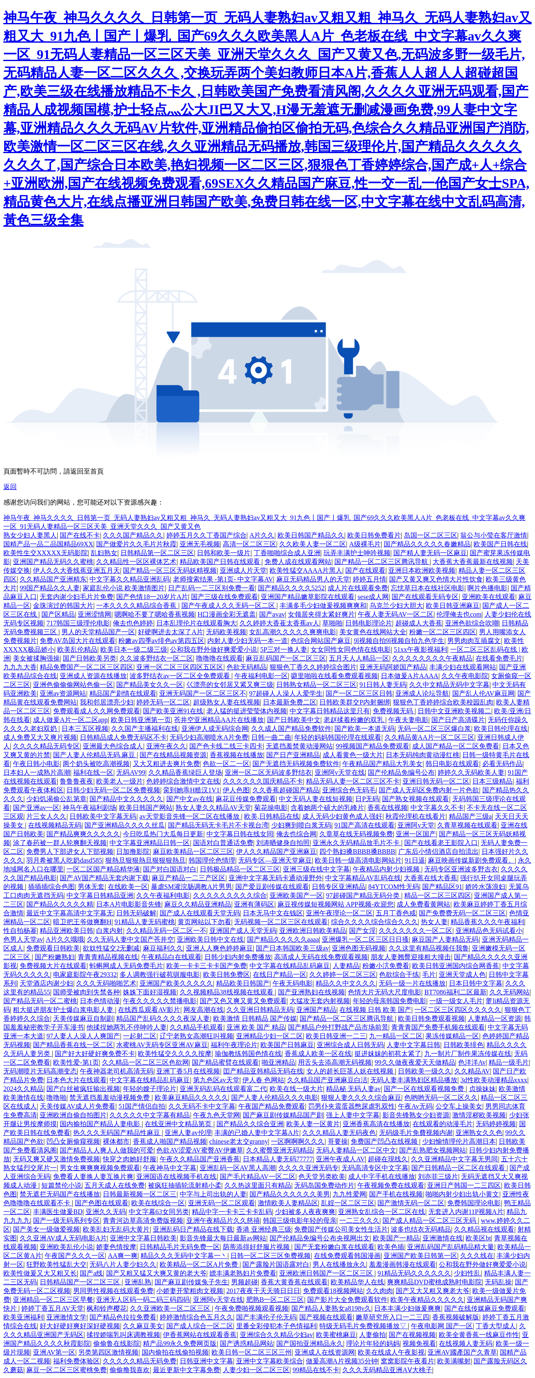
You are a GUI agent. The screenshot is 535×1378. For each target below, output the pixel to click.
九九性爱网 (349, 1194)
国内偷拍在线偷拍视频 (175, 1352)
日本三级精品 (492, 781)
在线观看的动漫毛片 (443, 1123)
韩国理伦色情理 (212, 860)
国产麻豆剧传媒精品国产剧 (283, 1115)
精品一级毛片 (509, 1062)
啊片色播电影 (487, 588)
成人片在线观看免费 (358, 588)
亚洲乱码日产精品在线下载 (193, 1229)
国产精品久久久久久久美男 (290, 1194)
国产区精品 (58, 614)
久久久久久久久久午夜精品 (432, 658)
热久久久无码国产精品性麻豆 (117, 1132)
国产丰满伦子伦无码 (266, 1317)
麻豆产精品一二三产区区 (188, 877)
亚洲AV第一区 (54, 1352)
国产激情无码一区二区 (410, 1202)
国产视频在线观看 (326, 1317)
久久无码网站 (509, 992)
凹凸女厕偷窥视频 (73, 1141)
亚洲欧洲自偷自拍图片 (73, 1115)
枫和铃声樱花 (107, 1308)
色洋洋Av (472, 1062)
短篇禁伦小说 (61, 1185)
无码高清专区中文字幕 (374, 1167)
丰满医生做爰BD (57, 1211)
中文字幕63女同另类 (159, 1211)
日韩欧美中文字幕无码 (102, 816)
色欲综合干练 (399, 974)
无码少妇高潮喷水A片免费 (209, 737)
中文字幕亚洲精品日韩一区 (150, 842)
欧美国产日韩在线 (500, 544)
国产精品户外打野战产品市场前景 (338, 1027)
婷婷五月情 (369, 579)
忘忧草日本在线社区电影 (427, 588)
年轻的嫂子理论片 (149, 1088)
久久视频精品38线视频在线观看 (227, 992)
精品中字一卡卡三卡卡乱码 (232, 1211)
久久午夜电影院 (464, 675)
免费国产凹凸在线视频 (385, 1141)
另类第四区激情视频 (108, 1352)
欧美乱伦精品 (77, 649)
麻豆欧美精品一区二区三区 (193, 851)
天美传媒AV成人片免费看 (77, 1106)
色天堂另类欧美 (321, 1176)
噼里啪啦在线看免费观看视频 (334, 675)
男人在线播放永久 (339, 1264)
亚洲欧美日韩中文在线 (210, 939)
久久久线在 (477, 1255)
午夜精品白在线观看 (171, 957)
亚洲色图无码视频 (358, 948)
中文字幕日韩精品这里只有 (330, 711)
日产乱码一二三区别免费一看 (211, 588)
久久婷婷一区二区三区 (342, 974)
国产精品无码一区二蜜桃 (40, 1000)
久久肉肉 (379, 1290)
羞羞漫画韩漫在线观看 (402, 1264)
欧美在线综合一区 (158, 1202)
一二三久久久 (359, 1220)
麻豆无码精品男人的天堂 (313, 579)
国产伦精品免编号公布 (401, 772)
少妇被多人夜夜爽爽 (305, 1211)
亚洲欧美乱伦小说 (66, 1246)
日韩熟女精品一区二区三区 (316, 684)
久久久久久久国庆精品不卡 (263, 781)
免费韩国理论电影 (474, 1202)
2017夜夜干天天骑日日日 (263, 1290)
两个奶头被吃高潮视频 (96, 763)
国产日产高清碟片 (458, 719)
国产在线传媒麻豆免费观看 (484, 1308)
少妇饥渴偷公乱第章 (56, 798)
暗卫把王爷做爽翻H (82, 921)
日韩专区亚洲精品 (338, 886)
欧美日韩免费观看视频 (431, 1018)
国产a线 (91, 1273)
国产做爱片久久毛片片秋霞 (136, 544)
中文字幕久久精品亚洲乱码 (129, 579)
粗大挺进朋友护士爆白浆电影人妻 (64, 1009)
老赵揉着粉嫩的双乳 (354, 719)
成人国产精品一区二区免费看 (455, 746)
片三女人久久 (46, 816)
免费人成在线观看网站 (298, 561)
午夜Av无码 (415, 1106)
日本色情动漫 (100, 1000)
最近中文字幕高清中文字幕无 (69, 913)
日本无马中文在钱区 (273, 913)
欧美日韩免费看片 (374, 535)
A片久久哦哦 (65, 939)
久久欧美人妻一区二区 (312, 544)
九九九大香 (20, 667)
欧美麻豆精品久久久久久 (191, 1097)
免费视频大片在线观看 (53, 965)
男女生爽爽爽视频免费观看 (100, 1167)
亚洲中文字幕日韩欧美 (143, 1238)
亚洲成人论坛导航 (422, 693)
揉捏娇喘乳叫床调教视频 (123, 1334)
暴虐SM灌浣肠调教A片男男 (191, 886)
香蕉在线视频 (387, 807)
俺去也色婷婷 (133, 623)
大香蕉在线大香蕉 (430, 877)
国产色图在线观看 (101, 1202)
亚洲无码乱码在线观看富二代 (223, 1088)
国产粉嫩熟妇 (55, 957)
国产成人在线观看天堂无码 (200, 913)
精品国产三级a (470, 816)
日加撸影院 (133, 851)
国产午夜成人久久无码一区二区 (229, 605)
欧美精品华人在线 (357, 1282)
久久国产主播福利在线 (144, 728)
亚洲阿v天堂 (415, 825)
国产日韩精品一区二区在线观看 (459, 1167)
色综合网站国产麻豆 (320, 640)
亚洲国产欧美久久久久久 (176, 983)
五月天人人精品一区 (359, 658)
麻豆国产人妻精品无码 (445, 939)
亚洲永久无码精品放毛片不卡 (357, 842)
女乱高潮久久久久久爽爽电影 (292, 631)
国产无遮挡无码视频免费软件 (295, 763)
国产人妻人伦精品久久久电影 (274, 1097)
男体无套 (91, 886)
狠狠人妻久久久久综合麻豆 (361, 1097)
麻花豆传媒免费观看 (246, 798)
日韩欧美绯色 (463, 1044)
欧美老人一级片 (119, 781)
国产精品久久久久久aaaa (283, 939)
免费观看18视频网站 (333, 1290)
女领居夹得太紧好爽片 (321, 614)
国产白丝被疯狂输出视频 (83, 1088)
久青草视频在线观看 (467, 825)
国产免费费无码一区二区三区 (462, 913)
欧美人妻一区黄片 (313, 1123)
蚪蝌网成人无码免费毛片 (126, 965)
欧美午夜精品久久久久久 (427, 1299)
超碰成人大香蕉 (418, 623)
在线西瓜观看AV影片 (149, 1009)
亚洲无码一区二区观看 (221, 1202)
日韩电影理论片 (368, 623)
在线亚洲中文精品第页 (179, 1123)
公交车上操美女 (459, 1106)
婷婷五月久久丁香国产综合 (206, 535)
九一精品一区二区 (396, 1036)
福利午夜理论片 (234, 1044)
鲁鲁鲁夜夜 (76, 781)
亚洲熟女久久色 (479, 1132)
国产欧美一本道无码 (364, 728)
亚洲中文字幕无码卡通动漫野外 (275, 877)
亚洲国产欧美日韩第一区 (420, 1255)
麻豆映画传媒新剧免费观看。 (471, 860)
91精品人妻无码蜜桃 (145, 921)
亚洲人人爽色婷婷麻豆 (219, 948)
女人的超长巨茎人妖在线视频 (350, 1071)
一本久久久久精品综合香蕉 (137, 605)
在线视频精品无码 (55, 825)
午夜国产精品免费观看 (271, 1106)
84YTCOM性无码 (393, 886)
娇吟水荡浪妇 (485, 886)
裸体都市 (116, 1141)
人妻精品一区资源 (494, 1018)
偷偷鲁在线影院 (116, 1343)
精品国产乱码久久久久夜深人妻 (163, 1018)
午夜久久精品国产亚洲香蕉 (200, 1159)
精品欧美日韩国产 (243, 983)
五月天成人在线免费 (114, 1185)
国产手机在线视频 (396, 1194)
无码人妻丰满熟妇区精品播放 (413, 1079)
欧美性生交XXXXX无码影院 (45, 552)
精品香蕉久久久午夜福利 (487, 921)
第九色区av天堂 (216, 1079)
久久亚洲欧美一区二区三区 (171, 1308)
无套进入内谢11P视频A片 (466, 1211)
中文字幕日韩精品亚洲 (99, 895)
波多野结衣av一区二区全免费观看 (180, 675)
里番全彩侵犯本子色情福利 (276, 1325)
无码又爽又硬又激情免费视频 (56, 1159)
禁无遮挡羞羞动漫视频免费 (110, 1097)
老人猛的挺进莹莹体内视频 (246, 711)
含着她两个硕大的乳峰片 (327, 807)
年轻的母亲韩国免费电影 (389, 1000)
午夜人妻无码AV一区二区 (395, 614)
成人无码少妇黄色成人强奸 (342, 816)
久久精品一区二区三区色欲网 (145, 1062)
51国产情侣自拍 (141, 1106)
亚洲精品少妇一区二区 (269, 1036)
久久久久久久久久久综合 (230, 895)
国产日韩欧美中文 (294, 719)
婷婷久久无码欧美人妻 (471, 772)
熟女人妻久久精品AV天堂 (213, 807)
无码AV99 (130, 772)
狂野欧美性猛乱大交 (56, 1264)
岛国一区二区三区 (430, 535)
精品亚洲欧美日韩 (66, 930)
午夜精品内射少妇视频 (387, 869)
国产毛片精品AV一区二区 (258, 1176)
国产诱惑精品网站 (246, 1343)
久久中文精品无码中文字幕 (449, 684)
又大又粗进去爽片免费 (166, 763)
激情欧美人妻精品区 (288, 1202)
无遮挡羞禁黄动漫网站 (299, 746)
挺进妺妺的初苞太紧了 (387, 1053)
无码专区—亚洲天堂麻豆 (275, 860)
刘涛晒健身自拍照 (283, 842)
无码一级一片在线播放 (412, 983)
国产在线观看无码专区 (425, 596)
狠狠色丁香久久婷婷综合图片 (313, 667)
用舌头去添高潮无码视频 (335, 1062)
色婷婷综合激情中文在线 (183, 781)
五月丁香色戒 (396, 913)
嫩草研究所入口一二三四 (392, 1317)
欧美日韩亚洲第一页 (141, 719)
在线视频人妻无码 (465, 1343)
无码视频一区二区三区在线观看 (281, 921)
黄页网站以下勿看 (204, 921)
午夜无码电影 (293, 983)
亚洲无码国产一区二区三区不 (202, 693)
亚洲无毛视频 (200, 544)
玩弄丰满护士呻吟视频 (357, 552)
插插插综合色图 (51, 886)
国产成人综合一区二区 (199, 1325)
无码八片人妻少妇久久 (122, 1264)
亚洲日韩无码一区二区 (436, 781)
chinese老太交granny (238, 1141)
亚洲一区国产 (416, 834)
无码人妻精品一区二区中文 (356, 1150)
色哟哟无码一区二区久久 (441, 1097)
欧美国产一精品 (396, 1238)
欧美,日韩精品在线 (271, 816)
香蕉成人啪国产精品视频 (169, 1141)
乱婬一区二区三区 (347, 1202)
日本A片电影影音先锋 (128, 904)
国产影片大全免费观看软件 (347, 1299)
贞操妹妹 (482, 1088)
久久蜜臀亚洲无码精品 (279, 1150)
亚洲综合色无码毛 (349, 790)
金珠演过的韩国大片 (63, 605)
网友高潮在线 (203, 1009)
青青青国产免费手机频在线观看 (438, 1027)
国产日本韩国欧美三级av (292, 948)
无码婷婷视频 (496, 1123)
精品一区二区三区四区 (437, 895)
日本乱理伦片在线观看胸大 (196, 623)
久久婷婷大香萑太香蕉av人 (279, 623)
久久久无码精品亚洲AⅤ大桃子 (387, 1369)
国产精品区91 (442, 886)
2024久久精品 (23, 1088)
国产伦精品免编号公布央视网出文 (320, 1238)
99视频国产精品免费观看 (372, 746)
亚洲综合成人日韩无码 (350, 1044)
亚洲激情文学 (66, 1317)
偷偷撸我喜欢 (130, 1369)
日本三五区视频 (84, 728)
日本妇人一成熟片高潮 (36, 772)
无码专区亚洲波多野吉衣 (461, 869)
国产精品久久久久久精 (59, 904)
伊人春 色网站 (263, 1079)
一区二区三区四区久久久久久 (457, 1009)
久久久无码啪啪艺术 (106, 983)
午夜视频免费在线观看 (390, 1185)
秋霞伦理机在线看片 (415, 816)
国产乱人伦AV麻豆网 (483, 693)
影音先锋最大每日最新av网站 (223, 1238)
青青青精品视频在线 (108, 957)
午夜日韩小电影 (36, 763)
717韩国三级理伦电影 (78, 623)
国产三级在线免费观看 (224, 596)
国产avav (272, 614)
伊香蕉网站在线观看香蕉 (200, 1334)
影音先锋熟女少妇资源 (415, 1115)
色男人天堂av (23, 939)
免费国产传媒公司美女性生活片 (341, 1229)
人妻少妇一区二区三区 (256, 1369)
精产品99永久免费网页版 (180, 1343)
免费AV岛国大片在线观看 (77, 640)
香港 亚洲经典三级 (263, 1229)
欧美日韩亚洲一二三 (336, 1036)
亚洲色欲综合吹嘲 (472, 623)
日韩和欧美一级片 (223, 552)
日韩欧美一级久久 (424, 1071)
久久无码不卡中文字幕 (201, 1106)
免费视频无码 (394, 711)
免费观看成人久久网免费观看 (96, 711)
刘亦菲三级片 (438, 1176)
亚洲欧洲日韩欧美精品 (312, 930)
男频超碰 (244, 1282)
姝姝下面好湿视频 (149, 992)
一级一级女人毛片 (456, 1000)
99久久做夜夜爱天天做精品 (415, 1062)
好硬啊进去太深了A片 (170, 631)
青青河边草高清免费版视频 (143, 1220)
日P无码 (367, 798)
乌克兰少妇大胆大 (396, 605)
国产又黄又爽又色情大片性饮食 (436, 579)
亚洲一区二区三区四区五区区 (179, 667)
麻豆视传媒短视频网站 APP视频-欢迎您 (336, 904)
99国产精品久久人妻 (50, 588)
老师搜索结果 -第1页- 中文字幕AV (223, 579)
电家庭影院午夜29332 (85, 974)
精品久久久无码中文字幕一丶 (183, 1255)
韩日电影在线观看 (452, 763)
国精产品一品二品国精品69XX (48, 544)
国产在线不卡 (80, 535)
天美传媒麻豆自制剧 (83, 1018)
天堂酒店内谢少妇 (46, 983)
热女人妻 (434, 921)
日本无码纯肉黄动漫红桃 (422, 754)
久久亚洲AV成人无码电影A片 (63, 1238)
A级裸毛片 (365, 544)
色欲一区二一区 (226, 763)
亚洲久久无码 (106, 1211)
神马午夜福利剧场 (89, 807)
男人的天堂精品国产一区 (98, 631)
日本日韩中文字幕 (475, 983)
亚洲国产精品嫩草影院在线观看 (307, 596)
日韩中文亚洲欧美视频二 (454, 711)
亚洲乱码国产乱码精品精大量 (450, 1246)
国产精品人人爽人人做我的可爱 (106, 1150)
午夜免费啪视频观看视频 (251, 1308)
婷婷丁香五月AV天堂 (52, 1308)
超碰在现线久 (388, 1159)
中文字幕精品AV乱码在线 (363, 877)
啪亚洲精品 (278, 1062)
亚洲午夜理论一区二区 (339, 913)
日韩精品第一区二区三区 (157, 552)
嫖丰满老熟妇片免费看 (242, 1273)
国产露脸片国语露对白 (275, 1264)
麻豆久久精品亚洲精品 (197, 904)
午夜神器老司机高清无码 (116, 1071)
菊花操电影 (271, 807)
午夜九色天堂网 (216, 1115)
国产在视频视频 (412, 1334)
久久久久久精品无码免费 (139, 1361)
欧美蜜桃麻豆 (336, 1334)
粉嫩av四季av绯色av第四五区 (161, 640)
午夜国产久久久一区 (75, 1255)
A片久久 (262, 535)
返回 (10, 486)
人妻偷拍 (372, 1334)
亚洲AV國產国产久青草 (462, 1352)
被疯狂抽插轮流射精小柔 (185, 1185)
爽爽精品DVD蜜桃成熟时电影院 (434, 1282)
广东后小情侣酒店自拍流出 (438, 851)
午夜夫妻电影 (408, 719)
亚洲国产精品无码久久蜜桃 (53, 561)
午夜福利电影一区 (261, 675)
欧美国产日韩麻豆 (287, 1044)
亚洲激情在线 (443, 1238)
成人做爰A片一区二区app (70, 719)
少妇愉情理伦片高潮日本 (459, 1141)
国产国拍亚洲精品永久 (309, 1343)
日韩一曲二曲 (271, 737)
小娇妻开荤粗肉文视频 (189, 1290)
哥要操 (338, 1141)
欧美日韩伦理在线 (500, 728)
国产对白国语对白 (169, 869)
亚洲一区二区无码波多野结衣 (268, 772)
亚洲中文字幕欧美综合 (269, 1361)
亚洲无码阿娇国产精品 (392, 667)
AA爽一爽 (123, 1255)
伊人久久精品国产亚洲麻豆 (276, 851)
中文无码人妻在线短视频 (315, 798)
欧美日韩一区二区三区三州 (251, 1352)
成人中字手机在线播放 (381, 1176)
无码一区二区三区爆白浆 (434, 728)
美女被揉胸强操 (36, 658)
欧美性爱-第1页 (76, 1062)
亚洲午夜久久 (166, 746)
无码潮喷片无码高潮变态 (40, 1071)
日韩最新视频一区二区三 (139, 1194)
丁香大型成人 (496, 1325)
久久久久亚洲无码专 (308, 1167)
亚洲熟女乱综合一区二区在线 (381, 1211)
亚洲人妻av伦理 (188, 1132)
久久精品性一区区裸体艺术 (136, 561)
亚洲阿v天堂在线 (340, 772)
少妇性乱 (467, 1273)
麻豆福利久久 (163, 948)
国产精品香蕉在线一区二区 (73, 1044)
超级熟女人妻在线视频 (226, 702)
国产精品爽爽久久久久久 (83, 834)
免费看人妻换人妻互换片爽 (93, 1176)
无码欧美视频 (226, 631)
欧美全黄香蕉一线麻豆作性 (479, 1334)
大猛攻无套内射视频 (320, 1000)
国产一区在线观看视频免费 (425, 1088)
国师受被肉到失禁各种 (86, 992)
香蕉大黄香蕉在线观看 (294, 1282)
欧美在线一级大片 (296, 1088)
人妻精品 (346, 965)
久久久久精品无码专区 (46, 746)
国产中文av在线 (189, 798)
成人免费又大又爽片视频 (40, 737)
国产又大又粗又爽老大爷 (432, 1290)
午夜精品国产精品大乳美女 (382, 763)
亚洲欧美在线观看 (488, 596)
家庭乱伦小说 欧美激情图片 (124, 588)
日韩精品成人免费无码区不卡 (123, 737)
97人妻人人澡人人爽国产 (83, 1036)
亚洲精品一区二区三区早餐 (53, 1299)
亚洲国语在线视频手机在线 (176, 1176)
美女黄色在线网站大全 (372, 631)
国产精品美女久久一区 (149, 684)
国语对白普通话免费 (223, 842)
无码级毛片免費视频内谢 (416, 1132)
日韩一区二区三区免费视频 (270, 1255)
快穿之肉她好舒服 (129, 1159)
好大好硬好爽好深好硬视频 (80, 1325)
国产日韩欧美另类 (89, 658)
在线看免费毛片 (499, 658)
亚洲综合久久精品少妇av (276, 1334)
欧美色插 (390, 1246)
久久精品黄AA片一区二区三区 (429, 737)
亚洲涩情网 (94, 614)
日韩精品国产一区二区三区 (81, 1282)
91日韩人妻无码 (382, 684)
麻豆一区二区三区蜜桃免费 (66, 1369)
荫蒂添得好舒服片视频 (257, 1246)
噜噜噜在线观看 (219, 658)
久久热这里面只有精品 (257, 1185)
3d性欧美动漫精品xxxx (494, 1079)
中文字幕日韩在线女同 (239, 834)
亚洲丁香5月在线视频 (188, 1071)
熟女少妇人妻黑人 (30, 535)
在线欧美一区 (128, 886)
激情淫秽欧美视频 (479, 1115)
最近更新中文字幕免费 (186, 1369)
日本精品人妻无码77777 (278, 1159)
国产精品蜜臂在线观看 (225, 1062)
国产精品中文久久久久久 (126, 798)
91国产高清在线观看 (364, 825)
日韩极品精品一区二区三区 (240, 869)
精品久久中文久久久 (346, 983)
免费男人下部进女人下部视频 (69, 851)
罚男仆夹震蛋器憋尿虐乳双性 (351, 1106)
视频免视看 (419, 1343)
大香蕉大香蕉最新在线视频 (473, 561)
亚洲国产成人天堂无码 (242, 930)
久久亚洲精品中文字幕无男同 (454, 1159)
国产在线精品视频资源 (173, 754)
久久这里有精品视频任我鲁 (429, 948)
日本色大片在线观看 (76, 1079)
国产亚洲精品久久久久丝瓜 (124, 825)
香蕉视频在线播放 (236, 754)
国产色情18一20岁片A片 (152, 596)
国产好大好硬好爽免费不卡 (95, 1053)
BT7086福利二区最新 (455, 992)
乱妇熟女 (104, 552)
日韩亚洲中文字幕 (206, 1361)
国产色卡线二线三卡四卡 (226, 746)
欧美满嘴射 (454, 1361)
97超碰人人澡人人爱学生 (286, 693)
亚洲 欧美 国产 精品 (256, 1027)
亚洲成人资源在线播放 (93, 675)
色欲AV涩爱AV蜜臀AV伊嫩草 (199, 1150)
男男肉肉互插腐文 (474, 640)
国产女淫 (362, 930)
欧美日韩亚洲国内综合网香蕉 (455, 965)
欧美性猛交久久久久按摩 (174, 1053)
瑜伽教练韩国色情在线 (248, 1053)
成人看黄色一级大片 (353, 754)
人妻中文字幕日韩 (413, 1044)
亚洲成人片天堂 (243, 570)
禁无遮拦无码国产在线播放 (60, 1194)
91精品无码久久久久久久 (414, 1273)
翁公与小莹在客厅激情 (493, 535)
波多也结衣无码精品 (421, 1229)
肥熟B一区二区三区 (275, 1299)
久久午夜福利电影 (163, 895)
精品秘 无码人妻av (353, 1088)
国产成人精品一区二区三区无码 (430, 1220)
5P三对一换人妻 (284, 649)
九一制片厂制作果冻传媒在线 (467, 1053)
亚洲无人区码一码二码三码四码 (143, 1299)
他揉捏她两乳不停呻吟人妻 (127, 1027)
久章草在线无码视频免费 (356, 834)
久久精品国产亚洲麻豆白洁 (327, 1079)
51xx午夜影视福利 (420, 649)
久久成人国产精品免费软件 (291, 728)
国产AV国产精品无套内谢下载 (104, 877)
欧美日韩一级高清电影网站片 (358, 860)
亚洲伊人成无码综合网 (214, 728)
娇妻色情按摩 (116, 1246)
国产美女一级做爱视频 (46, 1229)
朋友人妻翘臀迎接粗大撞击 (411, 957)
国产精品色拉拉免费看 (122, 1317)
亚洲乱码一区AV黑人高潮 (237, 1167)
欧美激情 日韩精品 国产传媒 (255, 1018)
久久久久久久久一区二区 (415, 930)
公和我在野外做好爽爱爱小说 (213, 649)
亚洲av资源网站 (63, 693)
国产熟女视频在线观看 (415, 798)
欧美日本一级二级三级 (133, 649)
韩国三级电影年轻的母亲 (299, 1220)
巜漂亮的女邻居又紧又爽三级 (229, 684)
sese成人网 (373, 596)
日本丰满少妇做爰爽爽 (407, 1308)
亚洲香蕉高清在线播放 (376, 1123)
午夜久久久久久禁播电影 (159, 1000)
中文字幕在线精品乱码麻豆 (290, 965)
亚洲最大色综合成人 (113, 746)
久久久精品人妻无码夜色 (339, 1132)
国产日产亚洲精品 (293, 754)
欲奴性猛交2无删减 (111, 948)
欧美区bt (478, 1238)
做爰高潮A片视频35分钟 (342, 1361)
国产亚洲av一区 (36, 807)
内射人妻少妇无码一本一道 (247, 640)
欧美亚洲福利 (23, 1317)
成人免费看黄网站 (423, 904)
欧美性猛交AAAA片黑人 (306, 570)
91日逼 (415, 860)
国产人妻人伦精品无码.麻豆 (95, 754)
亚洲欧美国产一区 (296, 895)
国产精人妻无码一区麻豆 (430, 552)
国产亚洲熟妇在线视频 (311, 992)
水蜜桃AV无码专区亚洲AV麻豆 (161, 1044)
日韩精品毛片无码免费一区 (180, 1246)
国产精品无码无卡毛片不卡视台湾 (218, 825)
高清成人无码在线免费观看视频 (321, 957)
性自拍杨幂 (20, 930)
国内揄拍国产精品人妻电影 (101, 1123)
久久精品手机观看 (196, 1027)
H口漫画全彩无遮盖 (227, 614)
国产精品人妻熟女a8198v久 (331, 1308)
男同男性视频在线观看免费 (113, 1290)
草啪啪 (332, 623)
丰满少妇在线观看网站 (462, 667)
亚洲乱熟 (138, 1282)
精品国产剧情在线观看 (122, 693)
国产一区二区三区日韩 (359, 693)
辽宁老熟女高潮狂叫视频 (196, 1036)
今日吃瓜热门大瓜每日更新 (163, 834)
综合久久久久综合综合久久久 (374, 921)
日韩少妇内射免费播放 (237, 957)
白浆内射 (109, 930)
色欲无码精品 (247, 667)
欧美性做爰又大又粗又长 (40, 1273)
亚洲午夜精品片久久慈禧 (223, 1220)
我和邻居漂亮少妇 (106, 702)
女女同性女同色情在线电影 (351, 649)
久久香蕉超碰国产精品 (285, 790)
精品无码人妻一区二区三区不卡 (353, 781)
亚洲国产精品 (316, 1009)
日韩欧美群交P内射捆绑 (354, 702)
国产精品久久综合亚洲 (250, 1123)
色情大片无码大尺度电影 (384, 992)
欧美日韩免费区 (226, 974)
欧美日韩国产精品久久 (311, 535)
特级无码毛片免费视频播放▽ (363, 1325)
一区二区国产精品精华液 (103, 869)
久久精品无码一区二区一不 (166, 930)
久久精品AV (472, 1071)
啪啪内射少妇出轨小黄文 (462, 1194)
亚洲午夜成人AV (340, 1159)
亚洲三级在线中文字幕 (316, 869)
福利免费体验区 (76, 1361)
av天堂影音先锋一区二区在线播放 (190, 816)
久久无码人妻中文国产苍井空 (130, 939)
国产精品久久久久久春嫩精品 (427, 544)
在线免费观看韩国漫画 (347, 1255)
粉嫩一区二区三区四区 (442, 631)
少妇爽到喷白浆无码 (301, 825)
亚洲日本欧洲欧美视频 (421, 570)
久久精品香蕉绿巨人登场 (185, 772)
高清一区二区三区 (249, 544)
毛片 (429, 974)
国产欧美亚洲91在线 (173, 711)
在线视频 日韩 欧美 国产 (375, 1009)
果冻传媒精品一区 (452, 1036)
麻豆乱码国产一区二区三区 (286, 658)
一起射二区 (139, 1036)
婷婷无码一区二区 (163, 702)
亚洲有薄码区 (254, 904)
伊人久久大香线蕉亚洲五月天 (76, 570)
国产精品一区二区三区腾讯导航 (382, 561)
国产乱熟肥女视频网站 (432, 1150)
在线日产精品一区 (279, 974)
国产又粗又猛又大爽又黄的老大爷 (156, 1273)
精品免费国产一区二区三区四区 (86, 667)
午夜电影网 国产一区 (442, 1325)
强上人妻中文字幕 (353, 1115)
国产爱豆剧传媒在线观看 (272, 886)
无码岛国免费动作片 (324, 1185)
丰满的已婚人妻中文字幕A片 (257, 1132)
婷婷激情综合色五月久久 (196, 1317)
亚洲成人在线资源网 (325, 1352)
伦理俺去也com (459, 614)
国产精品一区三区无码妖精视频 (170, 570)
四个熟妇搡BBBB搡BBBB (357, 851)
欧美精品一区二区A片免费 (200, 1264)
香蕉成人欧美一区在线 (318, 1053)
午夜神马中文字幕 (169, 1167)
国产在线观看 (365, 570)
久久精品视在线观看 (484, 1229)
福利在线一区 (93, 772)
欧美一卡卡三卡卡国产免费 (206, 965)
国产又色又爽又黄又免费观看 (243, 1000)
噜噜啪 (56, 1097)
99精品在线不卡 (316, 1369)
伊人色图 (236, 790)
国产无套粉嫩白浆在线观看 (334, 1246)
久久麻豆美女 (143, 1325)
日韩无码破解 (136, 913)
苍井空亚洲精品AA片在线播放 (219, 719)
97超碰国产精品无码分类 (363, 895)
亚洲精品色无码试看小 (489, 930)
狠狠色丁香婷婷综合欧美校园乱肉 (443, 702)
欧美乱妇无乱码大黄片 (116, 1229)
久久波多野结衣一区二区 (156, 658)
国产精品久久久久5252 (291, 588)
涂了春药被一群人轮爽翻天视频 (60, 842)
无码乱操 (498, 1282)
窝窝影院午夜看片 (407, 1361)
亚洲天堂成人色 (462, 974)
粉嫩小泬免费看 (385, 965)
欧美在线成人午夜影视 (391, 1352)
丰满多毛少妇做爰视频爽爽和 (323, 605)
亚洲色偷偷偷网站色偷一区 (73, 684)
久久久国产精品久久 (133, 535)
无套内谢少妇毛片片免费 (76, 596)
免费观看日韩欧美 (53, 948)
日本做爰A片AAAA (409, 675)
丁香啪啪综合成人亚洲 (287, 552)
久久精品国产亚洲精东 (53, 579)
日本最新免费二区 (289, 702)
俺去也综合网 (296, 834)
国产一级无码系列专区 (66, 1220)
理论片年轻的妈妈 (373, 1343)
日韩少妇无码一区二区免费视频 (113, 790)
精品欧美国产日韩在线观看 (221, 561)
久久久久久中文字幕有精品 (150, 1115)
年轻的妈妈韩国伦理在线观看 (337, 737)
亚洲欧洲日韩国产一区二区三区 (326, 1273)
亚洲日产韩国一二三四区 (464, 1185)
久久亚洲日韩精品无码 (260, 1009)
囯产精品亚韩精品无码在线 (263, 1071)
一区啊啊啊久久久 (297, 1141)
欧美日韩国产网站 (146, 807)
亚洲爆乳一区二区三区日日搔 (365, 939)
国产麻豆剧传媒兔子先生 (191, 1282)
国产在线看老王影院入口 (441, 842)
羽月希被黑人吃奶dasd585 (64, 860)
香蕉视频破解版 (455, 1317)
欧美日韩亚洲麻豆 (452, 605)
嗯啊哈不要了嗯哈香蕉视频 (155, 614)
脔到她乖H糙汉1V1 (191, 790)
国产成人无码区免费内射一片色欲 (429, 790)
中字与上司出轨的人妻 (213, 1194)
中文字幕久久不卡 (437, 807)
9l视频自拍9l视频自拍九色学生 (399, 640)
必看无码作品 (502, 763)
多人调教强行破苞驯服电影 (160, 974)
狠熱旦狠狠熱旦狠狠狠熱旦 (145, 860)
